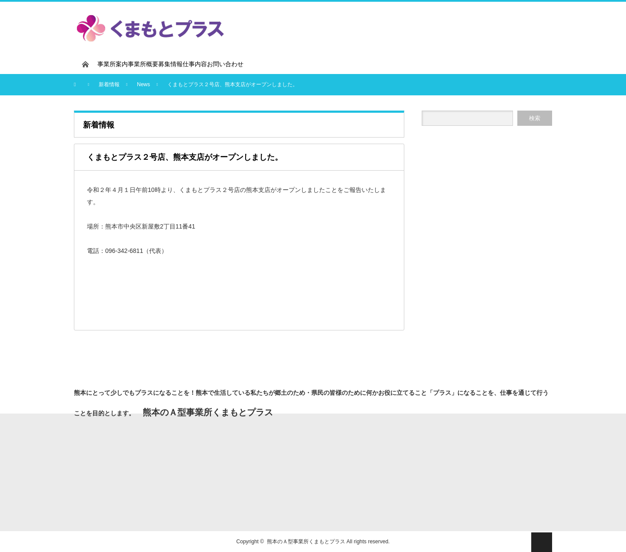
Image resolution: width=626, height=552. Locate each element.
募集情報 (170, 64)
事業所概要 (143, 64)
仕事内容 (195, 64)
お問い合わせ (225, 64)
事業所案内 (112, 64)
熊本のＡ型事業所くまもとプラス (306, 542)
